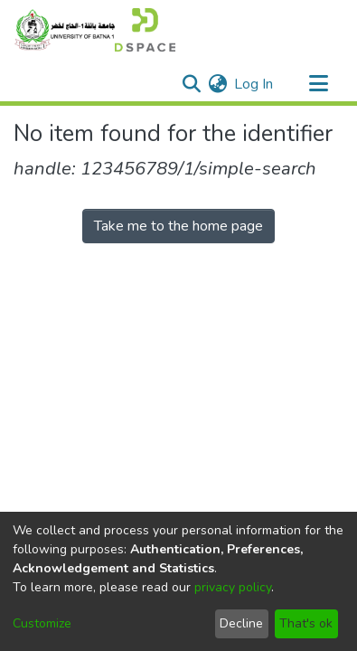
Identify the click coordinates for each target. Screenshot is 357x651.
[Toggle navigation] (318, 84)
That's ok (306, 623)
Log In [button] (254, 84)
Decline (241, 623)
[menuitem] (217, 84)
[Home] (94, 29)
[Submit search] (191, 84)
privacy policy (232, 587)
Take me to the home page (178, 226)
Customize (42, 623)
